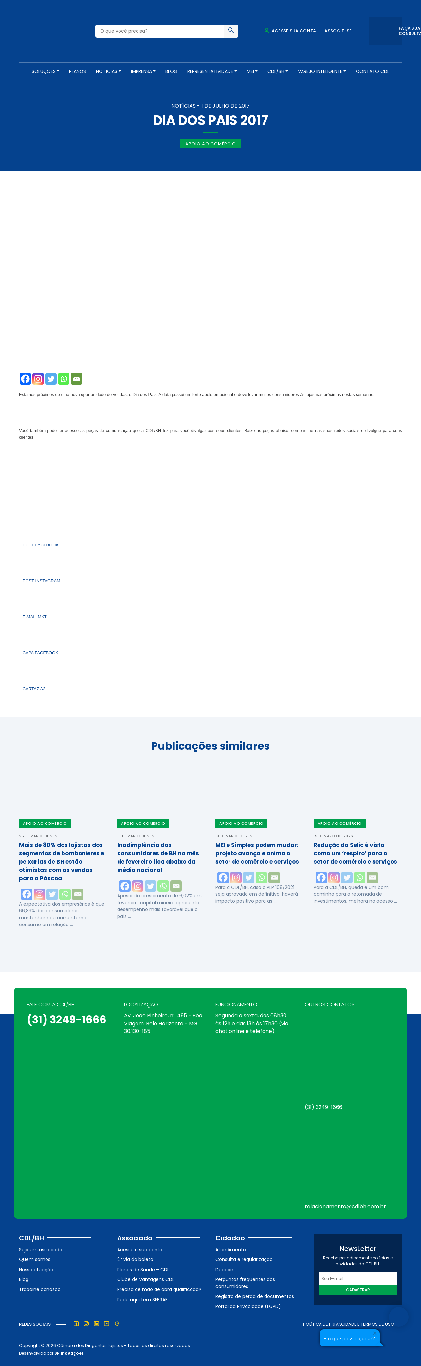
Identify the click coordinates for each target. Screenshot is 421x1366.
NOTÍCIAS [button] (106, 71)
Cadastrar (358, 1289)
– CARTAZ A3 (32, 688)
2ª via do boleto (135, 1258)
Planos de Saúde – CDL (143, 1268)
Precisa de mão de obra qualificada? (159, 1289)
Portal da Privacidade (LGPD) (248, 1305)
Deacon (224, 1268)
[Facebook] (25, 378)
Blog (171, 71)
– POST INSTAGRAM (39, 580)
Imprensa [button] (141, 71)
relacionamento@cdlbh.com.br (345, 1205)
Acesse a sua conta (139, 1248)
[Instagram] (38, 378)
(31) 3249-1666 (66, 1018)
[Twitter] (51, 378)
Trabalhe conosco (40, 1289)
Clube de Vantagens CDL (145, 1278)
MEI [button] (250, 71)
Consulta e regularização (244, 1258)
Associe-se (338, 31)
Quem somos (34, 1258)
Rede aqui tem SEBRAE (142, 1298)
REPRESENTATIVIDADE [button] (210, 71)
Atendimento (230, 1248)
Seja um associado (40, 1248)
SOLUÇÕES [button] (44, 71)
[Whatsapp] (63, 378)
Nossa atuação (36, 1268)
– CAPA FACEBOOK (38, 652)
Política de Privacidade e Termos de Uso (348, 1324)
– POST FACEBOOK (39, 544)
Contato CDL (372, 71)
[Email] (76, 378)
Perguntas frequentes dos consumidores (245, 1282)
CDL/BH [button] (275, 71)
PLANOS (77, 71)
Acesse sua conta (290, 31)
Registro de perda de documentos (254, 1295)
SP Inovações (69, 1352)
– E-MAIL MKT (33, 616)
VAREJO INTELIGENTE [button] (320, 71)
